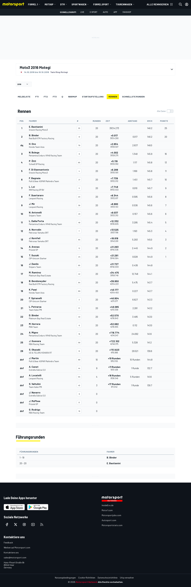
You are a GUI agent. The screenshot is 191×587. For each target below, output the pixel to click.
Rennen (113, 96)
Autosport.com (109, 520)
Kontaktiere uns (11, 552)
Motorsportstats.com (112, 525)
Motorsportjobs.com (111, 515)
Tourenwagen (124, 4)
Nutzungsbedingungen (65, 577)
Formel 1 (33, 4)
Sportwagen (79, 4)
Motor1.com (107, 510)
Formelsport (101, 4)
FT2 (46, 96)
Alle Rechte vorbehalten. (110, 582)
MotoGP (49, 4)
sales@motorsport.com (15, 557)
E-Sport (93, 12)
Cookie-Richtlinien (86, 577)
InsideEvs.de (107, 505)
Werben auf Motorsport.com (17, 547)
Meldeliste (24, 96)
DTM (62, 4)
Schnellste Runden (133, 96)
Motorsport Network (86, 582)
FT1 (37, 96)
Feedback (8, 542)
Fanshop (127, 12)
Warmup (72, 96)
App (115, 12)
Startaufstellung (93, 96)
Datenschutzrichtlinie (107, 577)
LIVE (82, 12)
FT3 (55, 96)
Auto (105, 12)
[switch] (165, 111)
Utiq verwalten (127, 577)
